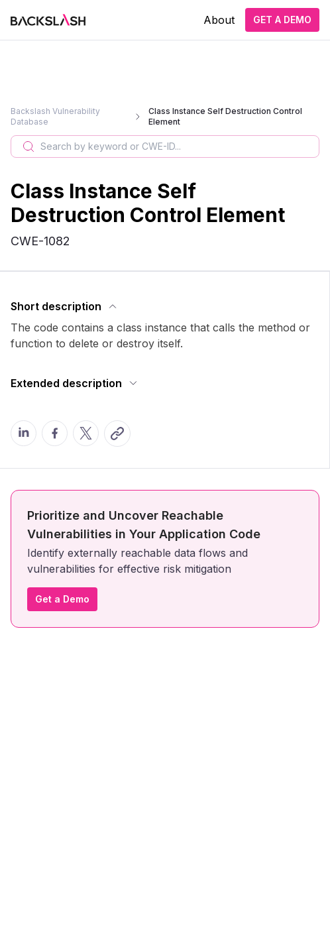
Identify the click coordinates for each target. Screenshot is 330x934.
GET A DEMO (282, 19)
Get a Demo (62, 599)
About (219, 20)
